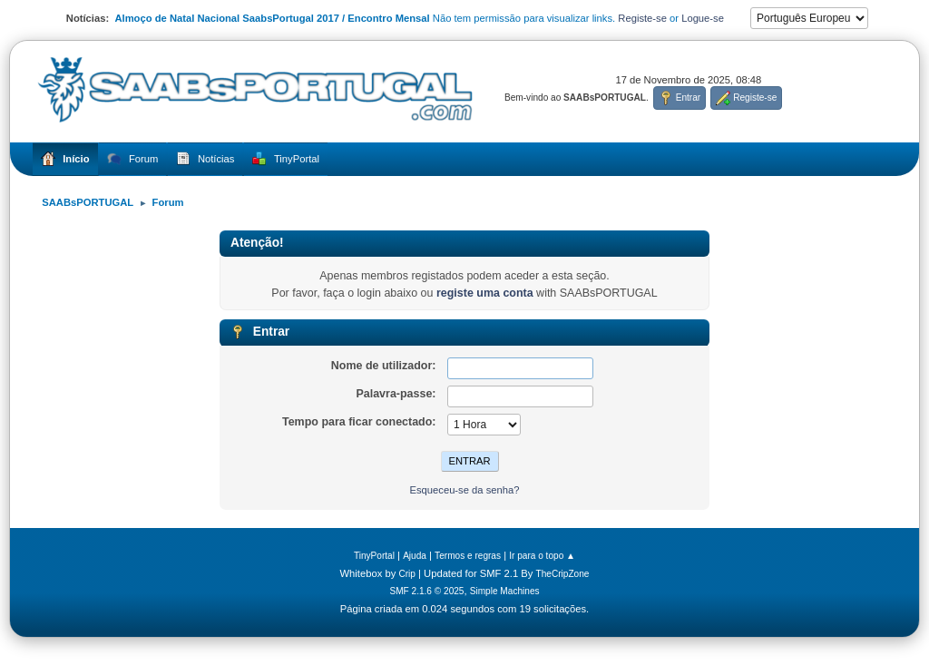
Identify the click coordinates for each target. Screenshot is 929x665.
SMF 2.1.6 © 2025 (426, 591)
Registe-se (642, 18)
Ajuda (414, 556)
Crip (407, 574)
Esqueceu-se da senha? (464, 489)
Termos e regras (468, 556)
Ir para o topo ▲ (542, 556)
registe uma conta (484, 293)
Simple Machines (505, 591)
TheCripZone (563, 574)
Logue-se (702, 18)
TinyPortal (374, 556)
